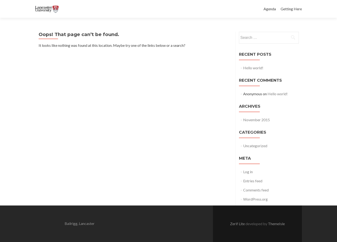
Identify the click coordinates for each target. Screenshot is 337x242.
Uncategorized (255, 145)
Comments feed (256, 190)
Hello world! (253, 68)
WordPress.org (255, 199)
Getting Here (291, 9)
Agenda (270, 9)
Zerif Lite (237, 223)
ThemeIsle (276, 223)
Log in (248, 171)
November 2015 (256, 119)
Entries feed (252, 181)
